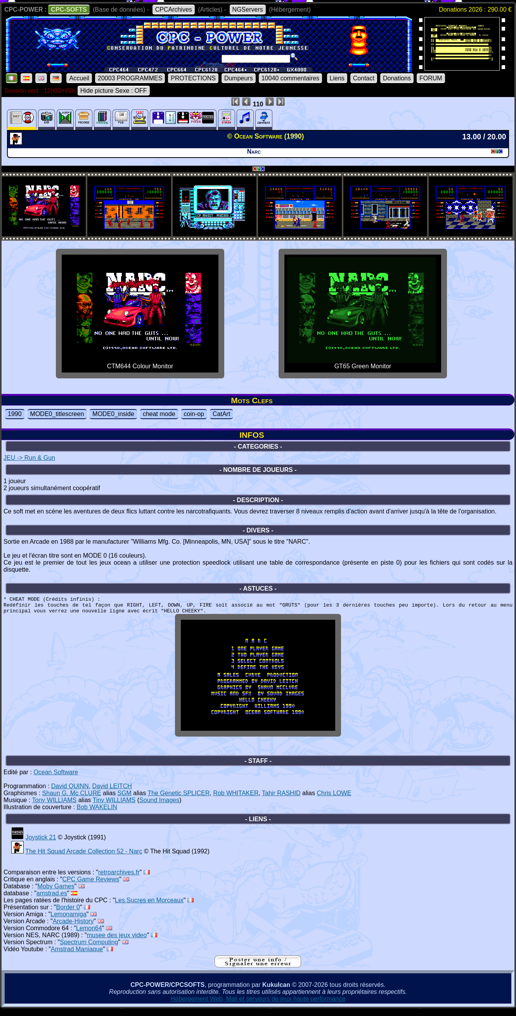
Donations (397, 78)
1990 (15, 414)
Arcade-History (73, 927)
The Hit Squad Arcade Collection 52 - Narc (83, 857)
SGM (124, 799)
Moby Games (56, 892)
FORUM (430, 78)
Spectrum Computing (89, 948)
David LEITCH (112, 792)
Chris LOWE (334, 799)
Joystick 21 (40, 843)
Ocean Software (55, 778)
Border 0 (68, 913)
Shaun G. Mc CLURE (71, 799)
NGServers (247, 9)
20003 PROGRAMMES (130, 78)
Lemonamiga (68, 920)
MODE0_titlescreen (57, 414)
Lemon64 (89, 934)
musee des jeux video (117, 941)
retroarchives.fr (119, 878)
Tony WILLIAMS (54, 806)
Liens (337, 78)
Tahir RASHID (281, 799)
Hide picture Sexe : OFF (113, 90)
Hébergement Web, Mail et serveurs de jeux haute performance (258, 1004)
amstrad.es (51, 899)
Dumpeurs (238, 78)
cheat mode (159, 414)
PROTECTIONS (193, 78)
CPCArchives (173, 9)
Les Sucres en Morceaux (149, 906)
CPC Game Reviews (90, 885)
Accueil (79, 78)
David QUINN (70, 792)
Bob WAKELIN (97, 813)
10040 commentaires (290, 78)
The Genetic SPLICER (178, 799)
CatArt (221, 414)
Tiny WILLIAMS (114, 806)
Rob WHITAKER (235, 799)
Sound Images (159, 806)
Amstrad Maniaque (77, 955)
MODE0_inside (113, 414)
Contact (363, 78)
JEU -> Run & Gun (29, 457)
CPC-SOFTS (69, 9)
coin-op (194, 414)
